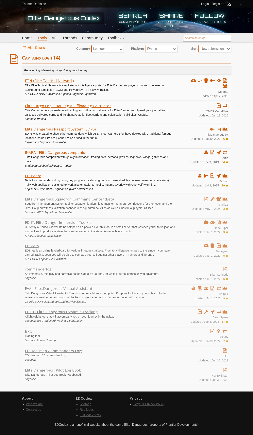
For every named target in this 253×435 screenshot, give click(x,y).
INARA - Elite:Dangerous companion (56, 152)
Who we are (34, 404)
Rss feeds (87, 409)
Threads (69, 37)
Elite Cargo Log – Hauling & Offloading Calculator (68, 105)
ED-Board (33, 175)
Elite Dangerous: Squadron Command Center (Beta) (70, 199)
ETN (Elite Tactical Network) (49, 80)
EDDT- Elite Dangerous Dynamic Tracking (61, 311)
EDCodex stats (90, 415)
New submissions (213, 48)
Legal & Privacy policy (148, 404)
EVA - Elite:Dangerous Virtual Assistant (59, 288)
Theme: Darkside (34, 4)
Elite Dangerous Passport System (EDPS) (60, 129)
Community (92, 37)
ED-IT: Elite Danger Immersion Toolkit (58, 222)
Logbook (99, 48)
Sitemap (85, 404)
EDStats (32, 245)
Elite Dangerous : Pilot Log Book (53, 370)
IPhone (152, 48)
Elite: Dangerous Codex (63, 18)
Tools (42, 37)
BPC (28, 331)
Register (218, 4)
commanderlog (38, 269)
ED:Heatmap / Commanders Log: (53, 350)
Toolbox (114, 37)
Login (205, 4)
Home (27, 37)
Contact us (33, 409)
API (55, 37)
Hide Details (33, 47)
